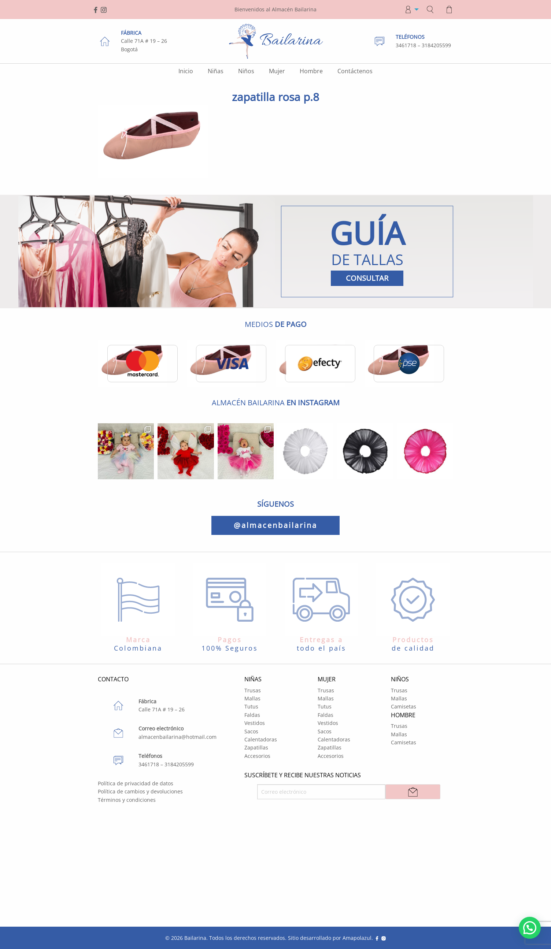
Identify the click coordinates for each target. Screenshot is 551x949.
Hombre (311, 71)
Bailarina (195, 937)
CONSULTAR (367, 278)
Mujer (277, 71)
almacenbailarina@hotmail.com (177, 736)
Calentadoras (260, 739)
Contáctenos (355, 71)
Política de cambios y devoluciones (140, 791)
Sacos (251, 731)
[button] (530, 928)
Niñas (215, 71)
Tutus (251, 706)
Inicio (185, 71)
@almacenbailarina (275, 525)
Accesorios (257, 755)
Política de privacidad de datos (135, 783)
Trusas (252, 690)
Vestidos (254, 722)
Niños (246, 71)
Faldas (252, 714)
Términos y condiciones (127, 799)
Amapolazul (357, 937)
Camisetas (403, 706)
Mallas (252, 698)
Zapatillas (256, 747)
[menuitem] (410, 9)
